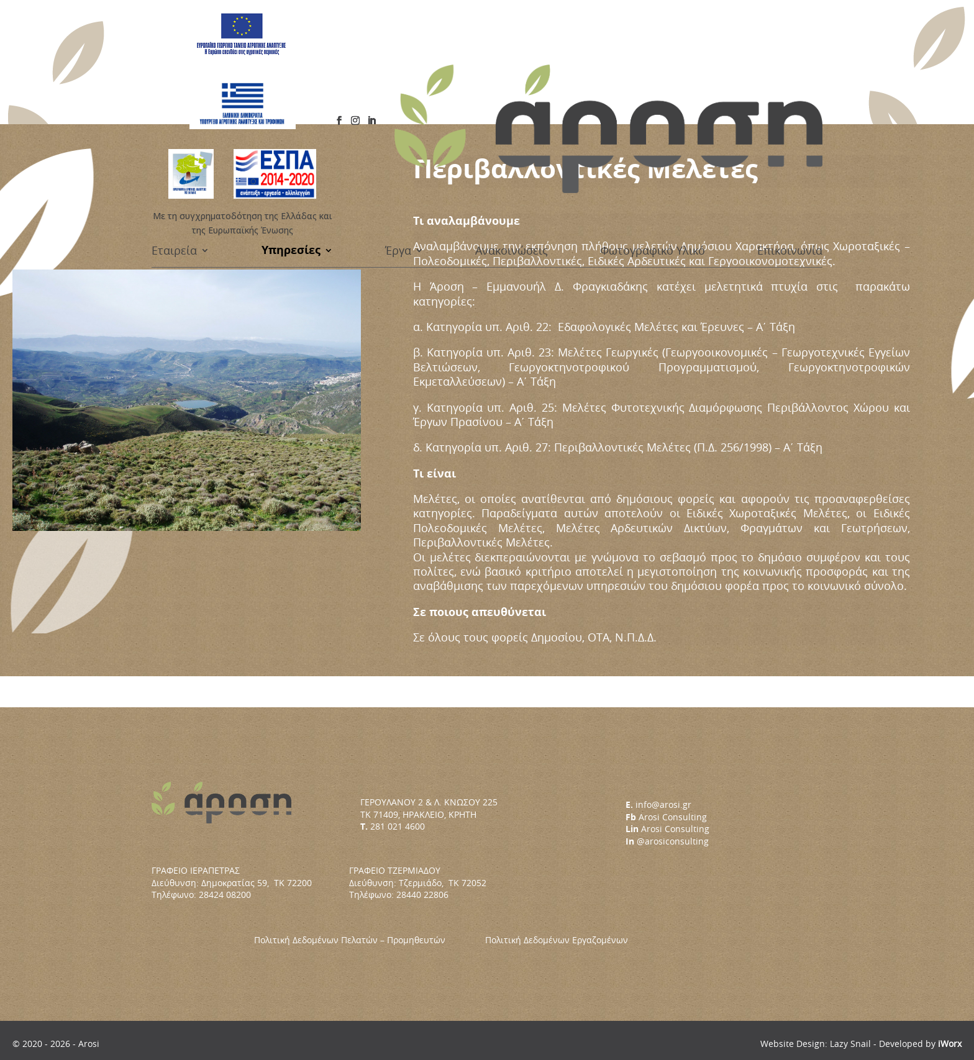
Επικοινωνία (789, 98)
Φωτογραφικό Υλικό (652, 98)
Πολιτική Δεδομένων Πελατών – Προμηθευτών (369, 940)
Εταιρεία (174, 98)
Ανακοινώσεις (511, 98)
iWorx (950, 1043)
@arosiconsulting (673, 841)
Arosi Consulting (673, 817)
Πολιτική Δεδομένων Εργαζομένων (556, 940)
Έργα (398, 98)
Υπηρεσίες (291, 98)
